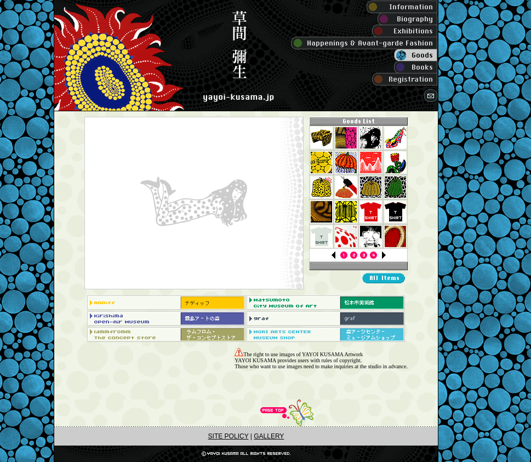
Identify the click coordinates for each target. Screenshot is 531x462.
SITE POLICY (228, 436)
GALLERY (269, 436)
